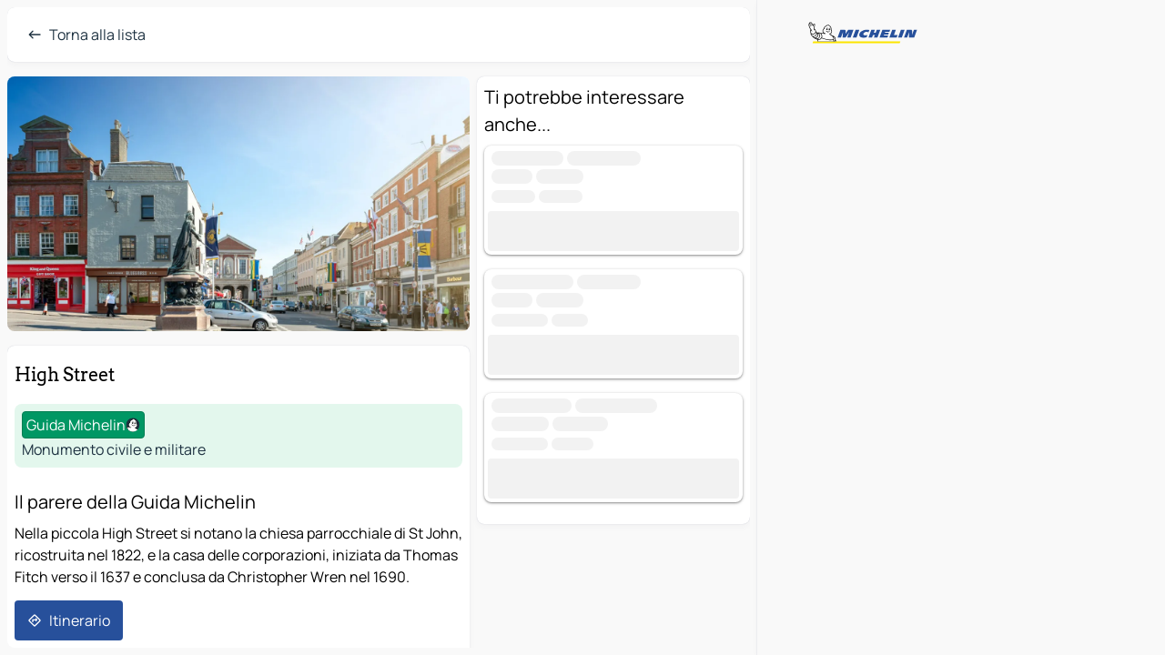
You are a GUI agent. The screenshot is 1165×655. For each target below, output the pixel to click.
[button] (238, 203)
